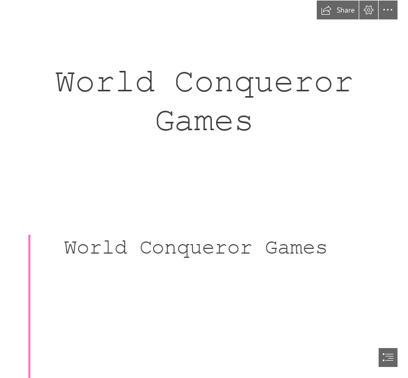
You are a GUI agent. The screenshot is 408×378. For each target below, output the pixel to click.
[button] (338, 10)
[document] (204, 189)
